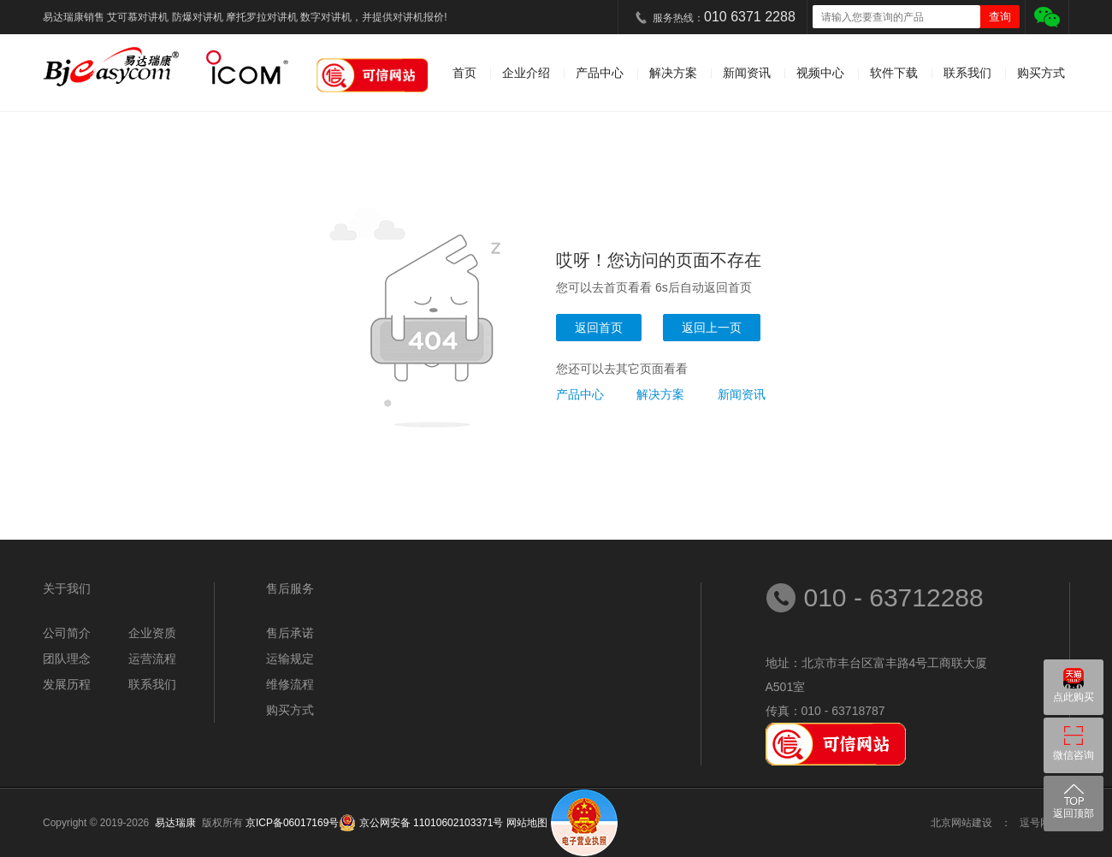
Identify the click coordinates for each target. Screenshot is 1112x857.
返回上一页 (712, 327)
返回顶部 (1073, 813)
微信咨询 (1073, 755)
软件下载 (894, 73)
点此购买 (1073, 697)
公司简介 (67, 633)
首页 (464, 73)
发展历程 (67, 684)
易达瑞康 (178, 823)
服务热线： (724, 16)
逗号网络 (1040, 823)
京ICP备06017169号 (292, 823)
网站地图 (526, 823)
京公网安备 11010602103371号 (429, 823)
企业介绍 (526, 73)
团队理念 (67, 658)
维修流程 (290, 684)
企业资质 (152, 633)
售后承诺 (290, 633)
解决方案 (673, 73)
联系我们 (967, 73)
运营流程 (152, 658)
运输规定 (290, 658)
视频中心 (820, 73)
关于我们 (67, 588)
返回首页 (599, 327)
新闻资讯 (747, 73)
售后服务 (290, 588)
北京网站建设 (961, 823)
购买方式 (1041, 73)
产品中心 (600, 73)
